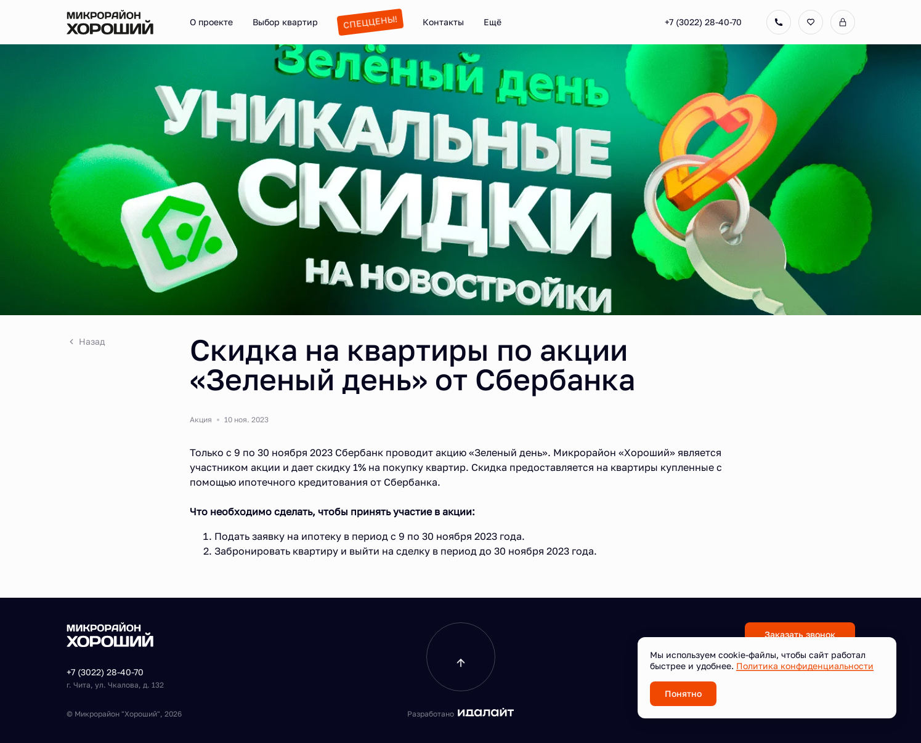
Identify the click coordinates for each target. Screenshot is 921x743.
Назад (86, 341)
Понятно (683, 693)
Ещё (492, 22)
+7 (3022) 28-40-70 (703, 22)
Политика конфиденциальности (805, 666)
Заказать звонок (800, 634)
